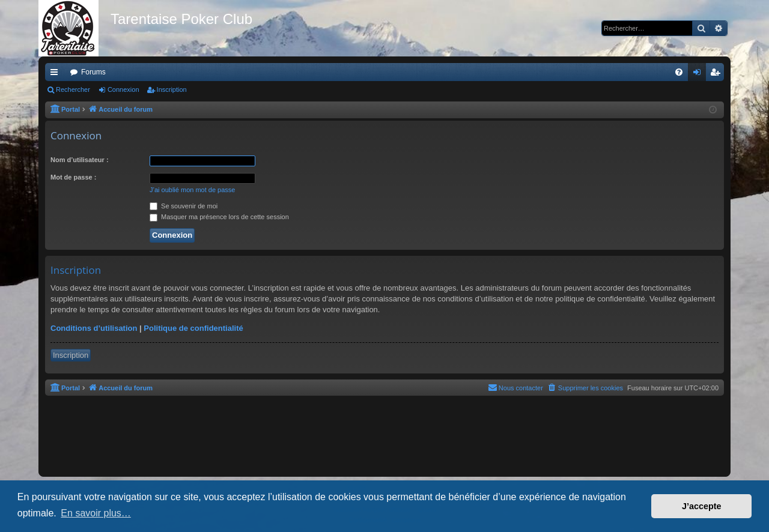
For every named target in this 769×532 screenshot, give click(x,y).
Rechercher (73, 89)
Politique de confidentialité (193, 328)
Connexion (123, 89)
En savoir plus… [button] (96, 513)
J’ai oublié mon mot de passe (192, 189)
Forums (93, 72)
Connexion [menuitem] (699, 74)
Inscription (172, 89)
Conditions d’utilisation (93, 328)
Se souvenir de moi (183, 206)
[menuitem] (679, 72)
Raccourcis (56, 74)
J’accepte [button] (702, 506)
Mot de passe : (73, 177)
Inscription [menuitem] (717, 74)
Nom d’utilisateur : (79, 159)
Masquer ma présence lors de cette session (219, 216)
